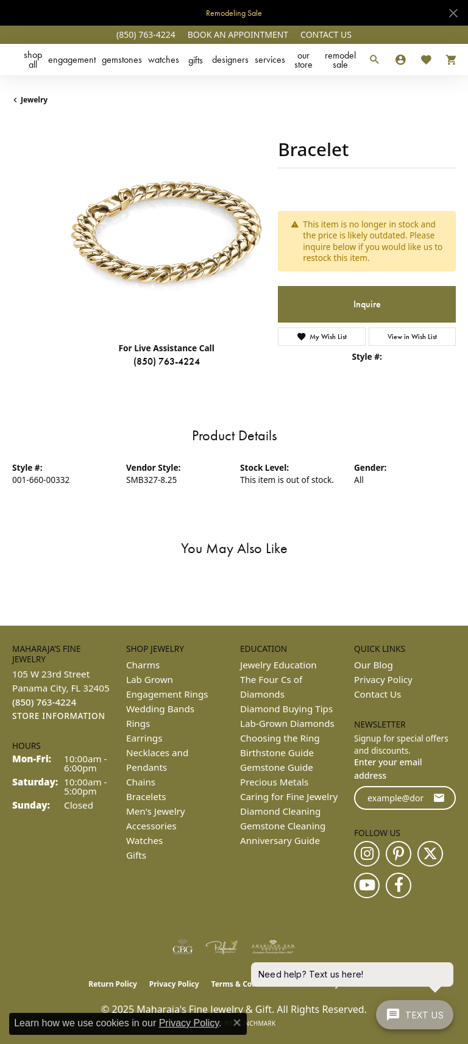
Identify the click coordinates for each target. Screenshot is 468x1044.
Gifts (195, 60)
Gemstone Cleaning (282, 826)
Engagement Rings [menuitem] (167, 694)
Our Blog (373, 665)
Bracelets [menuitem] (146, 796)
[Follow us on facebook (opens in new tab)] (398, 885)
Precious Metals (274, 782)
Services (270, 59)
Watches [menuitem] (144, 840)
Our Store (303, 60)
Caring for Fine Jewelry (289, 796)
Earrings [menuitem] (144, 738)
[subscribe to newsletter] (439, 798)
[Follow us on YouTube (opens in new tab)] (367, 885)
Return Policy (112, 984)
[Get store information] (58, 716)
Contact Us (377, 694)
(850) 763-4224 (166, 361)
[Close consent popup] (237, 1022)
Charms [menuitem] (143, 665)
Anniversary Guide (280, 840)
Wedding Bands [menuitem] (160, 709)
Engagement (72, 59)
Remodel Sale (340, 60)
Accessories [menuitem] (151, 826)
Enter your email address (388, 768)
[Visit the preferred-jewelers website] (221, 947)
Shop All (33, 59)
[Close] (453, 13)
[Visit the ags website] (273, 947)
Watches (163, 59)
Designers (230, 59)
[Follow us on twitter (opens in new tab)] (430, 854)
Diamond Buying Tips (286, 709)
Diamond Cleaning (280, 811)
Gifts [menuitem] (136, 855)
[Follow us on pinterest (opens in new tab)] (398, 854)
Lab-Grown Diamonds (287, 723)
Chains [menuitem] (140, 782)
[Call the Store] (44, 702)
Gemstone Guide (276, 767)
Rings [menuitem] (138, 723)
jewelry (34, 100)
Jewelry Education (278, 665)
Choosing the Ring (280, 738)
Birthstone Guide (277, 752)
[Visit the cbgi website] (182, 947)
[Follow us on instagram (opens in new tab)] (367, 854)
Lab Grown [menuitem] (149, 679)
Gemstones (122, 59)
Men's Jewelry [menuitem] (155, 811)
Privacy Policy (383, 679)
